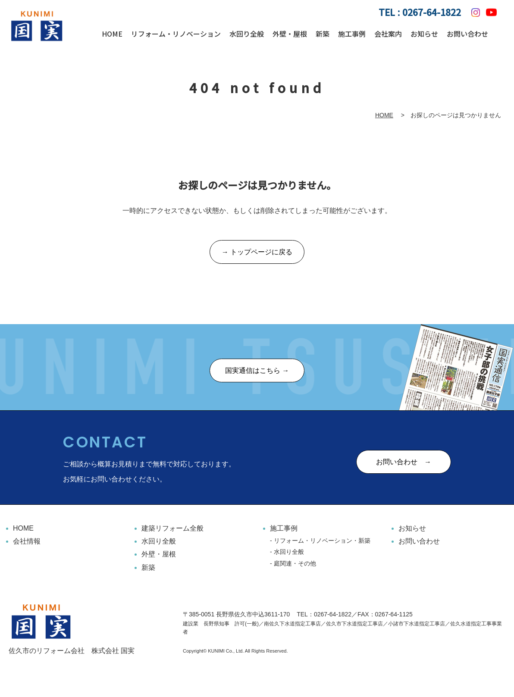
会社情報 (27, 541)
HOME (112, 33)
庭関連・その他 (295, 563)
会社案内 (388, 33)
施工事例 (352, 33)
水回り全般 (246, 33)
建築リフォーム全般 (172, 528)
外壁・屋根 (290, 33)
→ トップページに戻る (257, 252)
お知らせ (424, 33)
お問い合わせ (467, 33)
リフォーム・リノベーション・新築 (322, 540)
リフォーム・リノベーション (176, 33)
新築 (322, 33)
